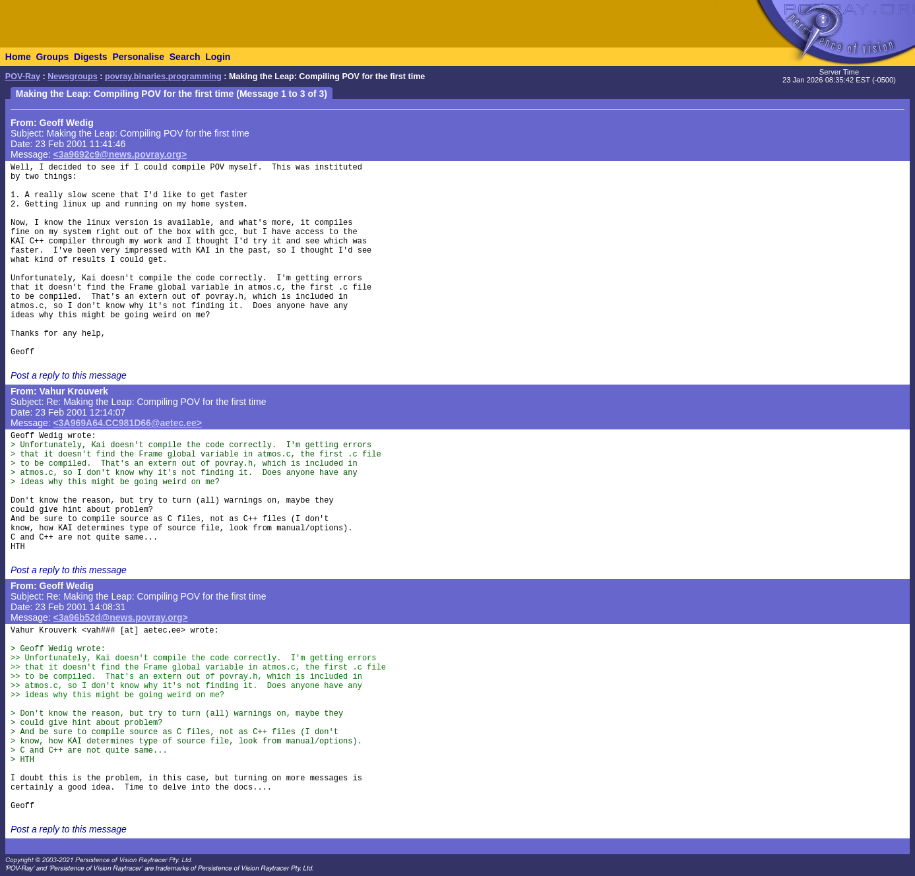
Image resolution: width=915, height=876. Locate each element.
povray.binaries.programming (163, 76)
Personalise (138, 56)
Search (185, 56)
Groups (52, 56)
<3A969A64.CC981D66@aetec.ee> (127, 423)
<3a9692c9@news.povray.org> (120, 154)
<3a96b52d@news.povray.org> (120, 617)
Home (18, 56)
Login (217, 56)
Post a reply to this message (69, 375)
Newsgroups (72, 76)
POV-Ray (22, 76)
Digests (91, 56)
